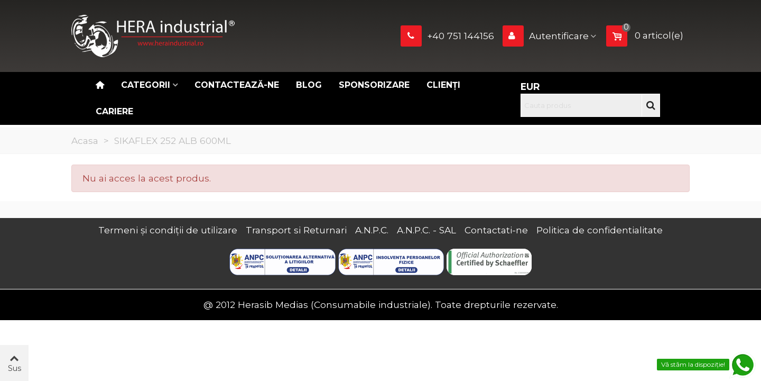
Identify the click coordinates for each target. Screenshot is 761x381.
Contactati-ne (496, 229)
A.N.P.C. (371, 229)
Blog (309, 85)
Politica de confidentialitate (599, 229)
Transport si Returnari (296, 229)
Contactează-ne (236, 85)
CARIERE (114, 111)
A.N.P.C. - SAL (426, 229)
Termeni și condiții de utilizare (167, 229)
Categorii (145, 85)
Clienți (443, 85)
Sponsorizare (374, 85)
